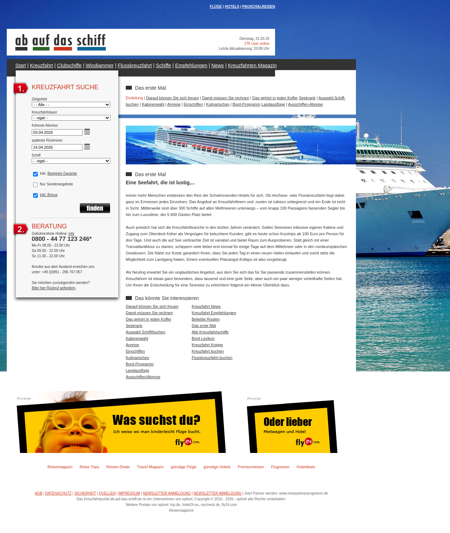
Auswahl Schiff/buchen (145, 332)
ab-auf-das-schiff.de (125, 499)
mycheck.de (210, 505)
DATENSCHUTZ (58, 493)
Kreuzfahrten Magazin (252, 65)
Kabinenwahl (153, 104)
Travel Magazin (150, 467)
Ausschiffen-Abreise (305, 104)
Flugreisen (280, 467)
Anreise (173, 104)
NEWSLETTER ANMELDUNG (167, 493)
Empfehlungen (191, 65)
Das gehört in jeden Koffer (275, 98)
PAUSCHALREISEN (258, 7)
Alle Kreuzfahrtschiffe (210, 332)
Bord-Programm (246, 104)
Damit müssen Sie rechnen (225, 98)
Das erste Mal (204, 325)
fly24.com (229, 505)
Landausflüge (273, 104)
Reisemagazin (60, 467)
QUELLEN (107, 493)
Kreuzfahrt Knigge (207, 345)
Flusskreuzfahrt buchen (212, 357)
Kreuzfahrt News (206, 306)
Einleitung (134, 98)
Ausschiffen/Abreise (143, 377)
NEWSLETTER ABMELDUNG (218, 493)
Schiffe (163, 65)
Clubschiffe (69, 65)
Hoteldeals (305, 467)
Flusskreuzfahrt (135, 65)
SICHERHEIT (85, 493)
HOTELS (232, 7)
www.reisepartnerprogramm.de (303, 493)
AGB (38, 493)
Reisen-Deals (118, 467)
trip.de (175, 505)
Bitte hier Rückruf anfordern (53, 288)
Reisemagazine (181, 510)
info (71, 234)
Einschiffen (193, 104)
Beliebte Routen (205, 319)
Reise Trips (89, 467)
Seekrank (307, 98)
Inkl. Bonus (48, 195)
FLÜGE (216, 7)
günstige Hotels (217, 467)
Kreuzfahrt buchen (208, 351)
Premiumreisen (251, 467)
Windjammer (100, 65)
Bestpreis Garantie (62, 173)
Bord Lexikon (203, 338)
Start (20, 65)
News (217, 65)
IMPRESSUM (129, 493)
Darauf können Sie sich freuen (172, 98)
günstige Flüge (183, 467)
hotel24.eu (190, 505)
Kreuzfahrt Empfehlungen (214, 313)
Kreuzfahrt (41, 65)
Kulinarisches (217, 104)
